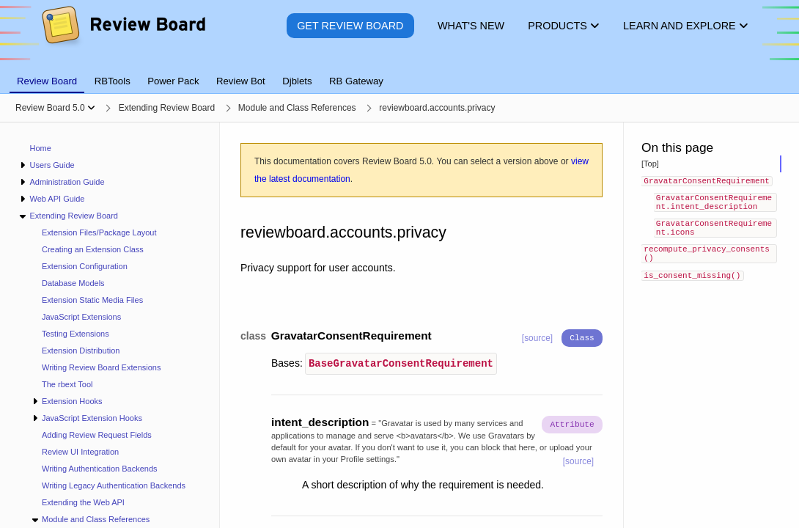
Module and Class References (96, 519)
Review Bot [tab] (240, 81)
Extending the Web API (83, 502)
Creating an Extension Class (93, 249)
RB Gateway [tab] (356, 81)
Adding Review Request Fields (97, 434)
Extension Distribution (80, 350)
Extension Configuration (85, 266)
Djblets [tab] (297, 81)
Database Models (73, 283)
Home (40, 148)
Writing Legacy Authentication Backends (113, 485)
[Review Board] (122, 36)
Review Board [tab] (47, 81)
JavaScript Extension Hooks (92, 418)
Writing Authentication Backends (100, 468)
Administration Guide (66, 181)
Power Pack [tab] (173, 81)
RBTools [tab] (112, 81)
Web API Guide (56, 198)
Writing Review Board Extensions (101, 367)
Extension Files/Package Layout (99, 232)
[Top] (650, 163)
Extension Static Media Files (92, 300)
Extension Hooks (72, 401)
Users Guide (51, 165)
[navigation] (110, 325)
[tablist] (399, 72)
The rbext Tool (67, 384)
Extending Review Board (73, 215)
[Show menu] (91, 107)
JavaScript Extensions (81, 316)
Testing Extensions (75, 333)
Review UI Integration (80, 451)
